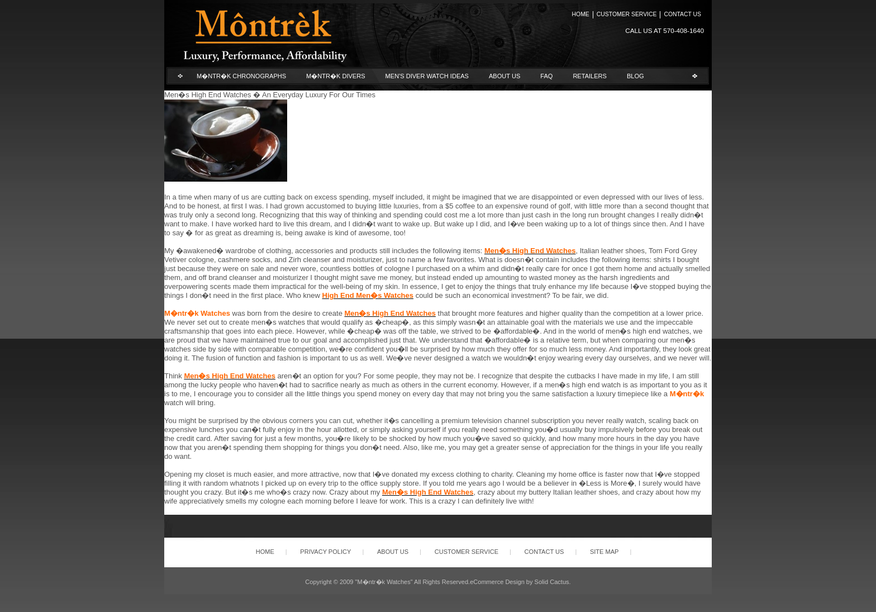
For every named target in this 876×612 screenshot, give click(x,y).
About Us (504, 76)
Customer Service (627, 14)
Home (580, 14)
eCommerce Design (497, 581)
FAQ (546, 76)
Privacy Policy (325, 551)
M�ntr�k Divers (335, 76)
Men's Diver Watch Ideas (427, 76)
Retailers (590, 76)
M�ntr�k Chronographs (241, 76)
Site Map (604, 551)
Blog (635, 76)
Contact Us (682, 14)
